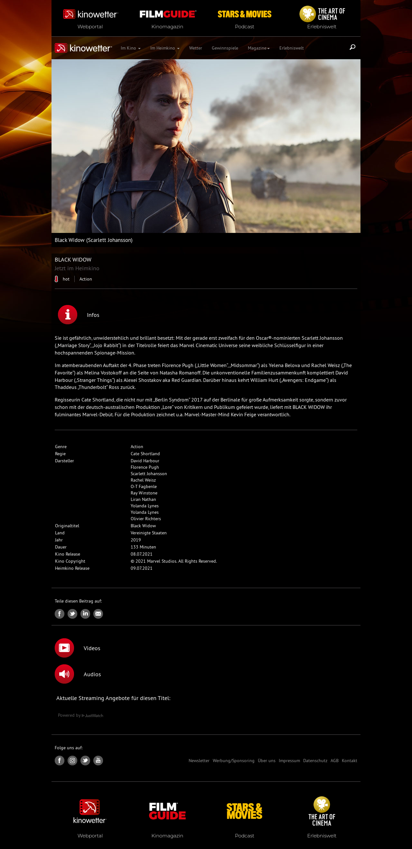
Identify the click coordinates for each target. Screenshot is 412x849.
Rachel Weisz (143, 480)
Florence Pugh (145, 467)
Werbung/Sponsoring (234, 760)
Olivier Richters (146, 518)
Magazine (259, 48)
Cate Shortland (145, 454)
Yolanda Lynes (145, 506)
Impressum (289, 760)
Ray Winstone (144, 493)
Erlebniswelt (291, 48)
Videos (77, 648)
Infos (78, 314)
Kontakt (349, 760)
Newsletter (199, 760)
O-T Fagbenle (144, 486)
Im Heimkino (165, 48)
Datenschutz (315, 760)
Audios (78, 674)
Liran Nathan (143, 499)
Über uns (267, 760)
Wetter (195, 48)
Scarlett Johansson (149, 473)
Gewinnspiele (225, 48)
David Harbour (145, 461)
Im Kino (131, 48)
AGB (335, 760)
